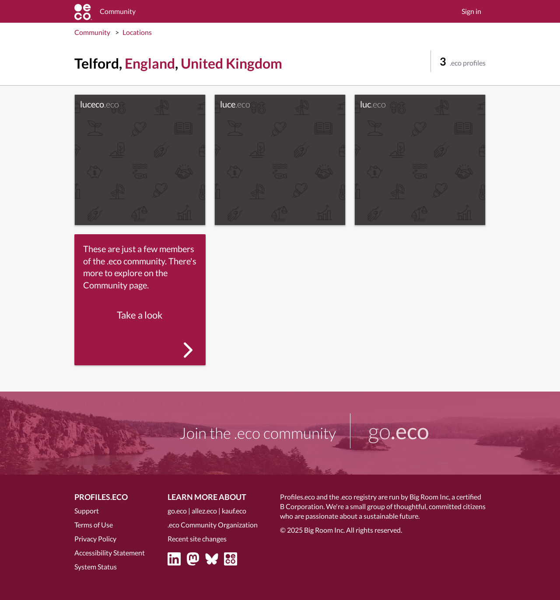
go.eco (177, 510)
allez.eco (204, 510)
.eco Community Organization (213, 524)
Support (86, 510)
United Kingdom (231, 63)
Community (92, 32)
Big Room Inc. (324, 530)
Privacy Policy (95, 538)
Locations (137, 32)
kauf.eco (234, 510)
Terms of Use (93, 524)
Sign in (471, 11)
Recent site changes (197, 538)
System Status (95, 566)
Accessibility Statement (109, 552)
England (150, 63)
